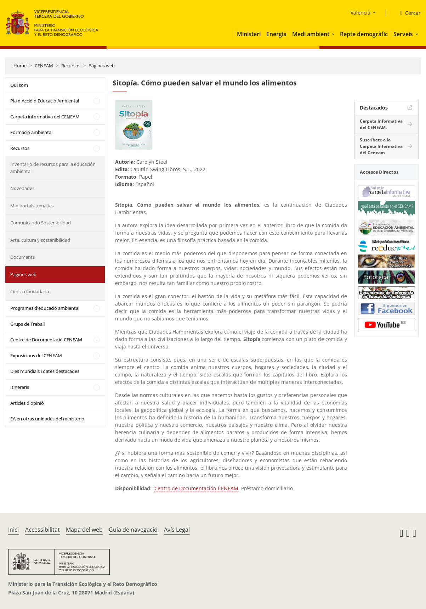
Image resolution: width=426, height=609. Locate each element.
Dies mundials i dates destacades (44, 371)
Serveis (403, 34)
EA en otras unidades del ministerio (47, 418)
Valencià (360, 12)
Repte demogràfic (364, 34)
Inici (13, 529)
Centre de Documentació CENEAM (46, 339)
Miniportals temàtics (31, 205)
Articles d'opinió (27, 403)
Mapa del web (84, 529)
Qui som (19, 85)
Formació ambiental (31, 132)
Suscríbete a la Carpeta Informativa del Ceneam (381, 146)
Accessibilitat (42, 529)
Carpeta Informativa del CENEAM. (381, 124)
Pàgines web (102, 65)
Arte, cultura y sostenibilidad (40, 240)
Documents (22, 257)
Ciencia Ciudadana (29, 291)
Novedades (22, 188)
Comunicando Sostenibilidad (40, 222)
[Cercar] (407, 13)
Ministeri (249, 34)
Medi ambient (310, 34)
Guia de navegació (133, 529)
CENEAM (44, 65)
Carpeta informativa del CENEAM (45, 116)
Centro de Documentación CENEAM (196, 488)
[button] (334, 34)
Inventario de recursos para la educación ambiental (53, 167)
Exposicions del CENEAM (36, 355)
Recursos (70, 65)
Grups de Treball (27, 324)
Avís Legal (177, 529)
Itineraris (19, 387)
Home (20, 65)
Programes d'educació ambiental (44, 308)
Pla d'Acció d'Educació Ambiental (44, 100)
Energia (276, 34)
